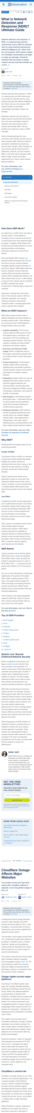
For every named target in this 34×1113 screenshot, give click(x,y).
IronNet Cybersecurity (11, 640)
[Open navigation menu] (3, 4)
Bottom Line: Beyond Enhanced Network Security (16, 201)
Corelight (6, 646)
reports (17, 553)
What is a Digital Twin (10, 831)
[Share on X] (26, 12)
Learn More (14, 88)
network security (12, 664)
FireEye (6, 633)
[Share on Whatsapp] (32, 12)
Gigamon (6, 636)
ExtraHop (6, 627)
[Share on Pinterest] (29, 12)
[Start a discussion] (21, 12)
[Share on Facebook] (24, 12)
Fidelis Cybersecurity (10, 630)
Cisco (5, 623)
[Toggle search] (31, 4)
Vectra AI (7, 649)
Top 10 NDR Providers (11, 197)
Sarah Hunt (6, 71)
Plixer (5, 643)
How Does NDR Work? (11, 182)
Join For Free (17, 800)
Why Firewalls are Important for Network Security (15, 432)
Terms (7, 807)
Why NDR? (8, 189)
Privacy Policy (14, 807)
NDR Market (8, 193)
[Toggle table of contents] (17, 177)
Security (5, 12)
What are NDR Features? (12, 186)
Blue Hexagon (8, 620)
